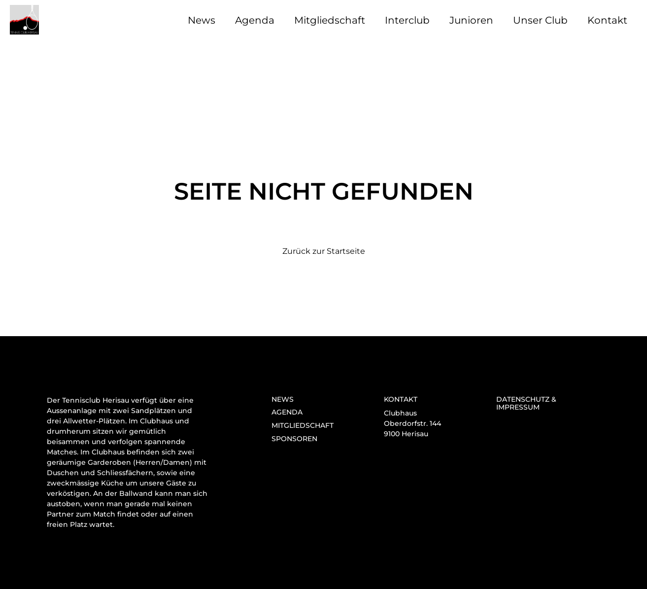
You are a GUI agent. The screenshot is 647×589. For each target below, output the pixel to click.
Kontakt (607, 20)
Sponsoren (294, 438)
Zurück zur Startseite (323, 251)
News (201, 20)
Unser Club (540, 20)
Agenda (254, 20)
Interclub (407, 20)
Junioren (471, 20)
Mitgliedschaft (329, 20)
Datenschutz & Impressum (526, 403)
